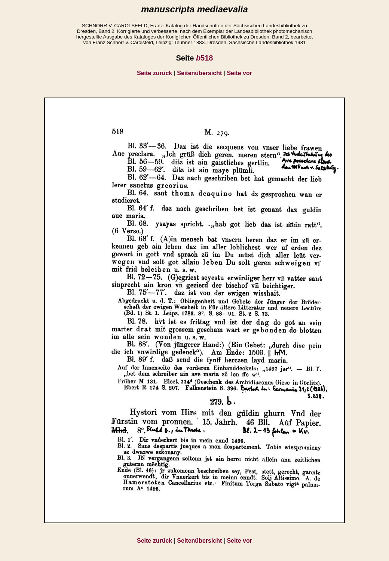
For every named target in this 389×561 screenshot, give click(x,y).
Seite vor (239, 73)
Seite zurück (154, 73)
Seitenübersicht (199, 73)
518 (204, 58)
